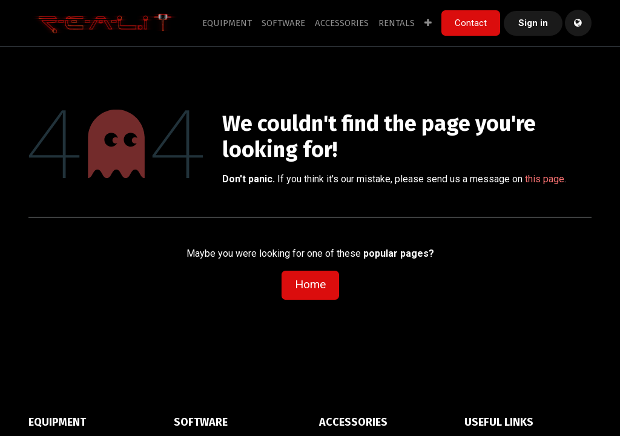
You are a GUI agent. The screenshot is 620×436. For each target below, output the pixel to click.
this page (544, 179)
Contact (471, 23)
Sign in (533, 23)
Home (310, 284)
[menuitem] (227, 23)
